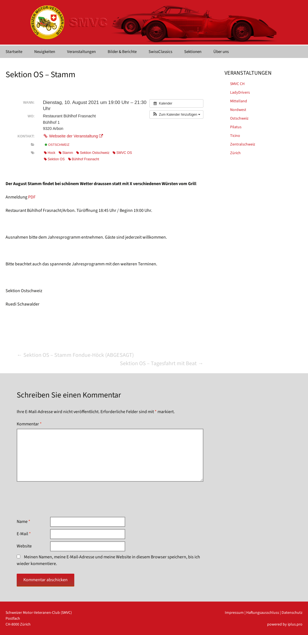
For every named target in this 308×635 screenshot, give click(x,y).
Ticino (235, 136)
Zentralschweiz (242, 144)
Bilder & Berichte (122, 52)
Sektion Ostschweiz (92, 153)
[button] (176, 114)
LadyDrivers (240, 92)
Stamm (66, 153)
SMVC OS (122, 153)
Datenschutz (292, 612)
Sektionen (192, 52)
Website (24, 546)
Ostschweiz (57, 144)
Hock (49, 153)
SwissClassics (160, 52)
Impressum (234, 612)
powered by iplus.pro (284, 624)
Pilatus (236, 127)
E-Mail (24, 534)
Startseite (14, 52)
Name (23, 521)
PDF (32, 197)
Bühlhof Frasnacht (83, 159)
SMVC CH (237, 84)
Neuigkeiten (44, 52)
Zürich (235, 153)
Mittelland (238, 101)
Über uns (221, 52)
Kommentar (29, 424)
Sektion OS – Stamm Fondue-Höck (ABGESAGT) (75, 355)
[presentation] (59, 499)
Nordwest (238, 110)
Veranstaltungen (81, 52)
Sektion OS (54, 159)
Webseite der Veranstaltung (73, 136)
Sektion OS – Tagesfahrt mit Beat (161, 363)
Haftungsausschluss (262, 612)
